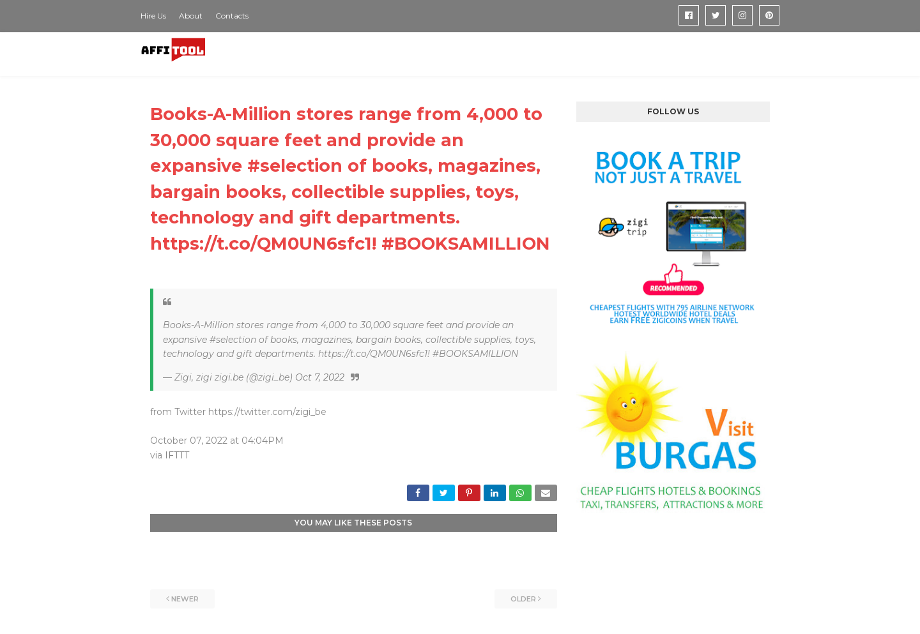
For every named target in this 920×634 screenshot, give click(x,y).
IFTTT (177, 455)
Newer (185, 598)
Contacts (232, 15)
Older (523, 598)
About (191, 15)
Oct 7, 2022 (319, 377)
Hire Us (153, 15)
